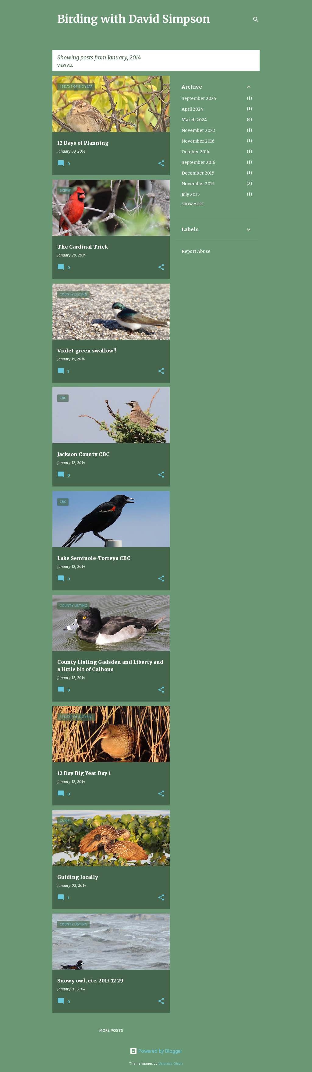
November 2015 (198, 183)
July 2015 (191, 194)
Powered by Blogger (156, 1051)
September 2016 (198, 162)
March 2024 (194, 119)
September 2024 (199, 98)
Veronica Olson (170, 1063)
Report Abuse (196, 251)
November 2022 (198, 130)
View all (65, 65)
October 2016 (195, 151)
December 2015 (198, 173)
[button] (161, 164)
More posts (111, 1030)
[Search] (256, 19)
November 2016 (198, 141)
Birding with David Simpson (133, 19)
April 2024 (192, 109)
